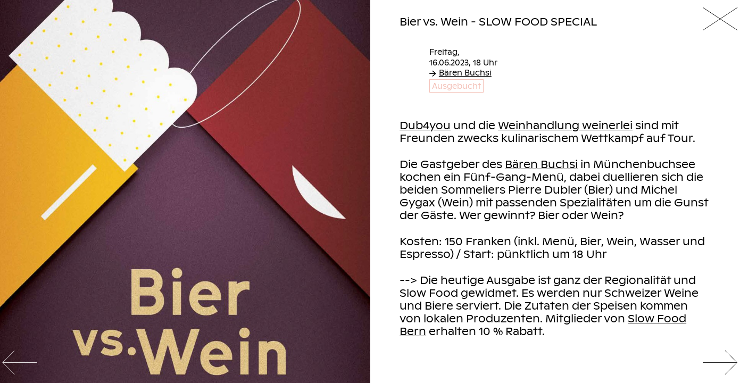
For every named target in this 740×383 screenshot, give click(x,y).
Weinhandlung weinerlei (565, 125)
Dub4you (425, 125)
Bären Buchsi (460, 72)
